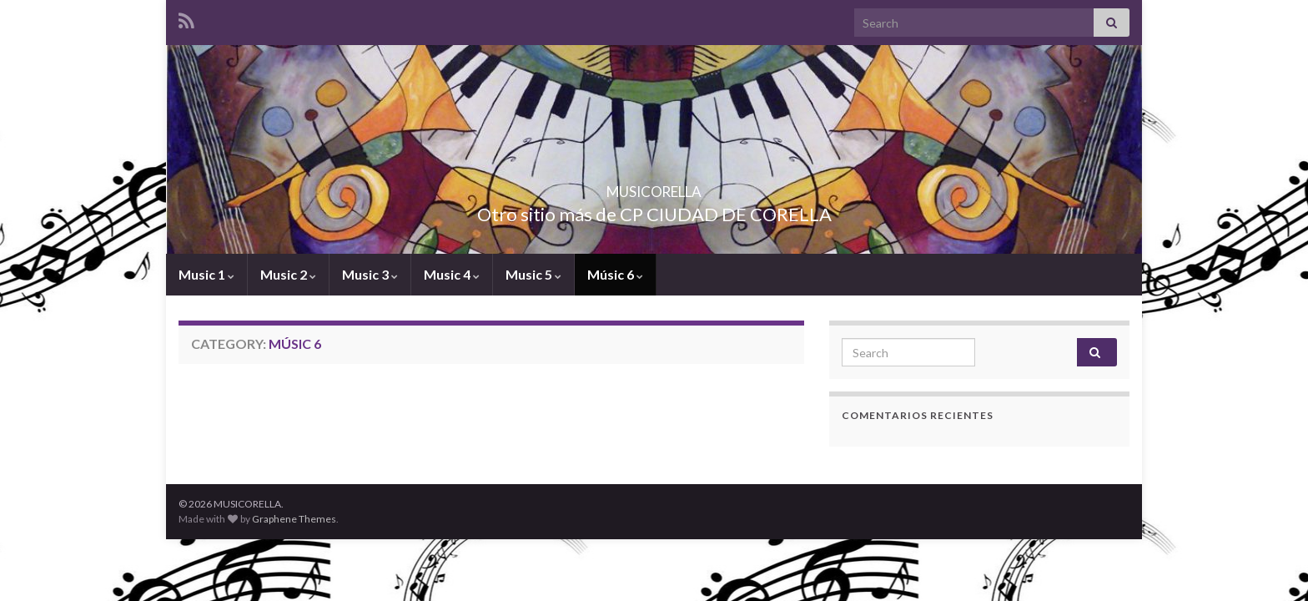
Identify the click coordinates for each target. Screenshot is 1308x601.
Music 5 (533, 274)
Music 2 (288, 274)
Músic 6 (615, 274)
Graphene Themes (294, 519)
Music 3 (370, 274)
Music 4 (452, 274)
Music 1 (206, 274)
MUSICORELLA (654, 186)
